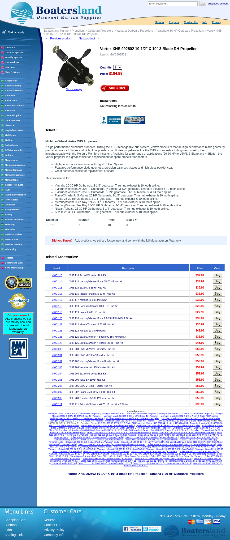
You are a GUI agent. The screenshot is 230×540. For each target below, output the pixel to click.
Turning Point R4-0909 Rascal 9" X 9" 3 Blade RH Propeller (171, 430)
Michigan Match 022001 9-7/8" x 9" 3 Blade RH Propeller (186, 413)
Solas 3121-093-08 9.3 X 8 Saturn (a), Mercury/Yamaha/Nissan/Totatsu (111, 444)
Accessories (11, 81)
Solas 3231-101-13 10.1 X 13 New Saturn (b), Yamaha (189, 454)
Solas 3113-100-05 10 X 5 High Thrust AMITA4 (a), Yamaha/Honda (153, 442)
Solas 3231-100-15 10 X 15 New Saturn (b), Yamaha (136, 454)
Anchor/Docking (13, 86)
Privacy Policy (54, 530)
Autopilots (10, 95)
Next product (89, 38)
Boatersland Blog (14, 263)
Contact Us (191, 22)
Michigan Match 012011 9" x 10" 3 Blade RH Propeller (74, 413)
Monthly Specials (13, 57)
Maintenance (11, 160)
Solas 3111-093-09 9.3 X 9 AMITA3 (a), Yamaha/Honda (151, 437)
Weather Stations (13, 244)
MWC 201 (57, 355)
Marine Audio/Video (15, 165)
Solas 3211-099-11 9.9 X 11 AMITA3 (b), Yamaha (130, 449)
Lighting (9, 155)
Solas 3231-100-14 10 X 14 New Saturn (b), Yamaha (84, 454)
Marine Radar (11, 180)
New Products (12, 62)
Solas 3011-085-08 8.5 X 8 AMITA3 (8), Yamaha (113, 435)
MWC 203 (57, 367)
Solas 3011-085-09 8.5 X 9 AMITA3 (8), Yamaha (161, 435)
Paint (7, 190)
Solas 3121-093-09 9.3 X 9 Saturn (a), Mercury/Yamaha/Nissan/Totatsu (181, 444)
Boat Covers (11, 100)
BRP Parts (10, 110)
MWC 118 (57, 306)
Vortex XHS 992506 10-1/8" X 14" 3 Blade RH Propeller (107, 425)
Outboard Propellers (100, 30)
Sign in (159, 22)
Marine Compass (13, 170)
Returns (49, 520)
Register (174, 22)
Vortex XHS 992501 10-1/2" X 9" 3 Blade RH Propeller (183, 421)
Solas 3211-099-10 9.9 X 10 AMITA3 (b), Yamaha (81, 449)
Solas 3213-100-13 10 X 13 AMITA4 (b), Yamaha (106, 451)
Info (204, 22)
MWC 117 (57, 300)
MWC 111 (57, 404)
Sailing (8, 214)
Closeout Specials (14, 52)
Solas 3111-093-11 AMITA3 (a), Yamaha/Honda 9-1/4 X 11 (108, 461)
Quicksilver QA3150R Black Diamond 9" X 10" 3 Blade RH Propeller (168, 425)
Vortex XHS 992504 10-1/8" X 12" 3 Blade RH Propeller (172, 423)
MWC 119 (57, 312)
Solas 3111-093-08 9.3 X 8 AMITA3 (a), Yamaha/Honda (96, 437)
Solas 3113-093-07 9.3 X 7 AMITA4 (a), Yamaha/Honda (97, 439)
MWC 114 (57, 281)
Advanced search (218, 3)
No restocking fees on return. (118, 106)
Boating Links (14, 535)
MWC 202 (57, 361)
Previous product (58, 38)
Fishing (9, 140)
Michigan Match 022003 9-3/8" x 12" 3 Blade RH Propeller (131, 416)
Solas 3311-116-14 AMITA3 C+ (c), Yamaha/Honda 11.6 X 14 (162, 463)
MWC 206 (57, 386)
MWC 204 (57, 373)
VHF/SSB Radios (13, 234)
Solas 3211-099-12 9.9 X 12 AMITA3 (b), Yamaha (179, 449)
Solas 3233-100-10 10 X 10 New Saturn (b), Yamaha (107, 458)
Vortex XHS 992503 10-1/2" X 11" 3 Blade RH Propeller (117, 423)
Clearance (10, 47)
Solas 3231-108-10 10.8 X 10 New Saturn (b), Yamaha (176, 456)
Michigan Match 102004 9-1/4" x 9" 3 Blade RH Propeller (132, 418)
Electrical (9, 125)
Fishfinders (11, 135)
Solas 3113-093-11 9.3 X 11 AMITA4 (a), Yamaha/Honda (92, 442)
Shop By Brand (12, 72)
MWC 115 (57, 287)
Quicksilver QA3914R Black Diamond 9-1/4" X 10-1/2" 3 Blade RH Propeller (105, 430)
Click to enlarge (74, 89)
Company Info (54, 535)
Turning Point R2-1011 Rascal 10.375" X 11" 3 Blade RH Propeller (118, 432)
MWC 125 (57, 337)
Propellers (10, 205)
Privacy (216, 22)
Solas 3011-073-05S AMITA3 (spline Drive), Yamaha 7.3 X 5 (163, 458)
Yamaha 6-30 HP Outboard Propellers (180, 30)
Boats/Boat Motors (14, 105)
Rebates (9, 258)
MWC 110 (57, 275)
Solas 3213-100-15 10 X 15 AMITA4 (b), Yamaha (154, 451)
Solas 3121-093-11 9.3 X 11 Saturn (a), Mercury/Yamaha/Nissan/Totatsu (148, 447)
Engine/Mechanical (14, 130)
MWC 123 (57, 330)
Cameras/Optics (13, 115)
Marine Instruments (15, 175)
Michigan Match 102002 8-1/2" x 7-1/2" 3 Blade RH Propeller (189, 416)
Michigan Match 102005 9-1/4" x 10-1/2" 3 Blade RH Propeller (191, 418)
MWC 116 (57, 294)
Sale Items (10, 67)
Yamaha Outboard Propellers (134, 30)
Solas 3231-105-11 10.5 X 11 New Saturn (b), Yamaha (122, 456)
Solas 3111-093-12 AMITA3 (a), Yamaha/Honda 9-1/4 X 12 (166, 461)
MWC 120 (57, 318)
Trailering (10, 224)
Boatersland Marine (56, 30)
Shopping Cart (15, 520)
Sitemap (10, 525)
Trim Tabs (10, 229)
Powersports (11, 200)
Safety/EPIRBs (12, 209)
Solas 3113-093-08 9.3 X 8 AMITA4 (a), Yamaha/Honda (152, 439)
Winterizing (10, 249)
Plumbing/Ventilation (15, 195)
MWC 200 (57, 349)
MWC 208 (57, 398)
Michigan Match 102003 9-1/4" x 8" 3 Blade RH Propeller (77, 418)
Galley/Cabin (11, 145)
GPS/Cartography (14, 150)
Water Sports (11, 239)
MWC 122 (57, 324)
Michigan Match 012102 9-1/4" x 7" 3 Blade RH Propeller (76, 421)
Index (8, 530)
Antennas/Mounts (14, 90)
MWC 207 (57, 392)
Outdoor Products (14, 185)
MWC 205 (57, 379)
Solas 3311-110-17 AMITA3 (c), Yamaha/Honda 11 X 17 (104, 463)
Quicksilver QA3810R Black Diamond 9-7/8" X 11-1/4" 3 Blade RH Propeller (134, 428)
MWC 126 (57, 343)
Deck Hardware (12, 120)
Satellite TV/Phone (14, 219)
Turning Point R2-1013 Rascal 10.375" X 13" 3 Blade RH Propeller (183, 432)
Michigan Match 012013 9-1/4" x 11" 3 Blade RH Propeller (129, 413)
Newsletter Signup (14, 268)
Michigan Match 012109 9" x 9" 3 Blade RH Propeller (130, 421)
